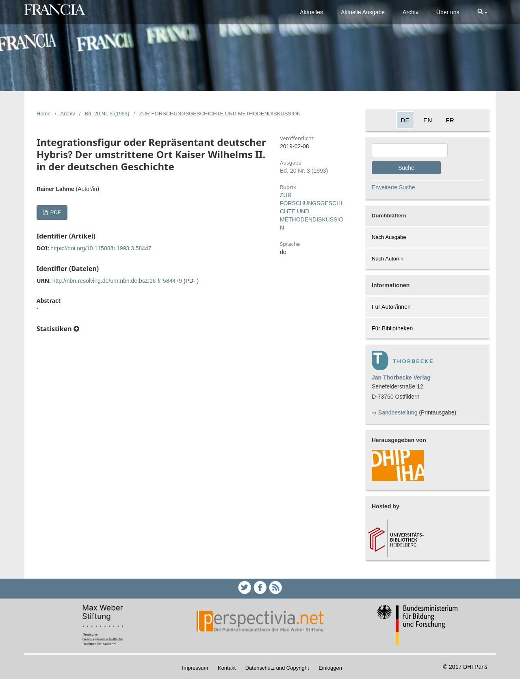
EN (427, 120)
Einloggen (330, 668)
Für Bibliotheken (392, 328)
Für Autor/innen (391, 307)
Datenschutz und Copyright (277, 668)
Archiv (410, 12)
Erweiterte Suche (393, 187)
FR (450, 120)
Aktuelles (311, 12)
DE (405, 120)
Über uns (447, 12)
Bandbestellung (398, 412)
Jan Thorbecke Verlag (401, 377)
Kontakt (227, 668)
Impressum (195, 668)
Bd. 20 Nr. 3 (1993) (107, 114)
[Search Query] (410, 150)
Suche (406, 168)
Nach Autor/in (387, 259)
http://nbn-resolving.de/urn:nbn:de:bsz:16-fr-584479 (117, 281)
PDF (55, 212)
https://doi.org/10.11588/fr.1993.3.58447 (100, 248)
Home (44, 114)
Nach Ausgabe (389, 237)
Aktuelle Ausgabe (363, 12)
